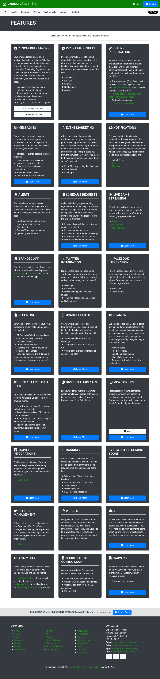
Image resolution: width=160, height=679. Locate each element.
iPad (23, 273)
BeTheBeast (117, 225)
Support (63, 12)
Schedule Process (32, 114)
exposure (19, 4)
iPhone (17, 273)
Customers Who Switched (89, 640)
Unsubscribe (83, 643)
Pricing (36, 12)
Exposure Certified (54, 646)
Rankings (18, 640)
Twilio (114, 163)
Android (33, 273)
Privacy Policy (93, 667)
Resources (82, 637)
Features (25, 12)
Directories (51, 643)
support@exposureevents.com (129, 642)
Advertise (50, 631)
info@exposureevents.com (123, 651)
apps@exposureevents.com (125, 648)
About (17, 634)
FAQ (79, 646)
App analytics (23, 584)
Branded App (52, 649)
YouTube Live (118, 228)
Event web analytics (26, 578)
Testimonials (50, 12)
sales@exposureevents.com (125, 645)
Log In (136, 4)
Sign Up (150, 4)
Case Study (82, 631)
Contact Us (82, 652)
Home (17, 631)
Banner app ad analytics (28, 587)
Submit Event (122, 612)
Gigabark (116, 166)
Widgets (49, 637)
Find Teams (82, 634)
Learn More (127, 114)
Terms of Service (77, 667)
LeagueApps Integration (123, 103)
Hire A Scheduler (53, 640)
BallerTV (116, 221)
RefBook (21, 544)
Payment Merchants (121, 87)
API (47, 634)
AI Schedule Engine (32, 108)
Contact (75, 12)
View (127, 431)
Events (14, 12)
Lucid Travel (22, 480)
